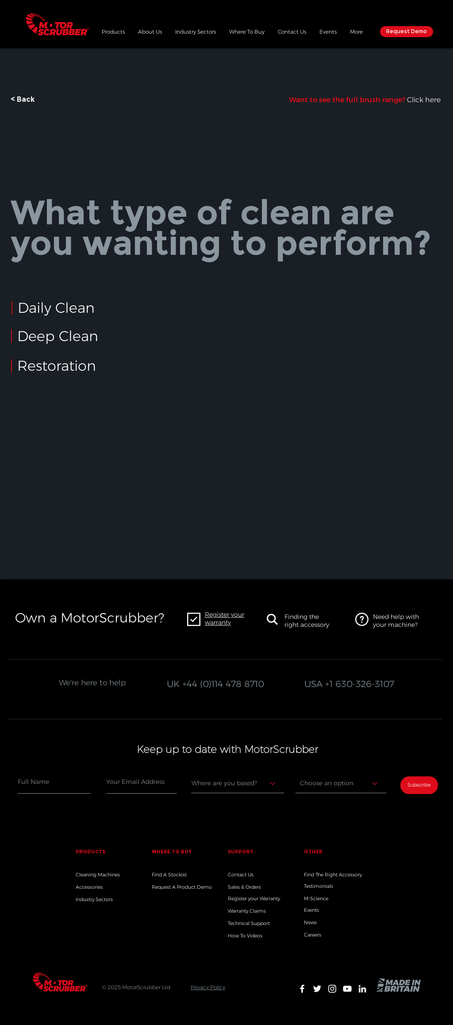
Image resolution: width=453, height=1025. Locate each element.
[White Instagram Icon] (332, 988)
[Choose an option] (341, 783)
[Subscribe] (419, 785)
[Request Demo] (406, 31)
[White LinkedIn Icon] (362, 988)
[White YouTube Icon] (347, 988)
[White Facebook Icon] (302, 988)
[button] (113, 30)
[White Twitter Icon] (317, 988)
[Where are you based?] (237, 783)
